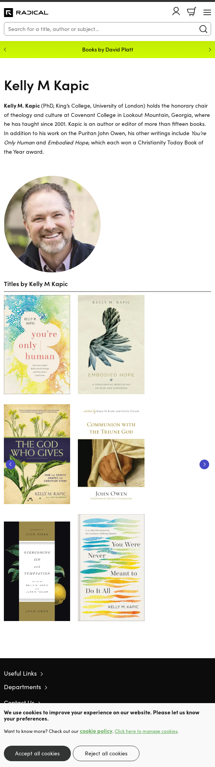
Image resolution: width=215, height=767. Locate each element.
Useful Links (20, 673)
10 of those (26, 12)
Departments (22, 687)
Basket (191, 11)
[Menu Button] (207, 12)
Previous (10, 464)
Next (204, 464)
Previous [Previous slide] (5, 49)
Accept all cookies (37, 753)
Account (176, 11)
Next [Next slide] (210, 49)
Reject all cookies (106, 753)
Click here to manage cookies (146, 731)
